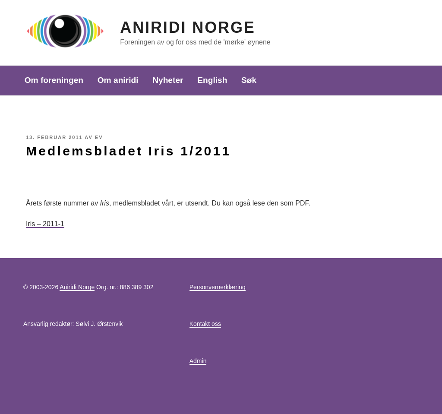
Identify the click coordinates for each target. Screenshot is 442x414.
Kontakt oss (205, 323)
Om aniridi (118, 80)
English (212, 80)
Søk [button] (248, 80)
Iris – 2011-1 (45, 224)
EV (99, 137)
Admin (198, 360)
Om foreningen (54, 80)
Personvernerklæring (217, 287)
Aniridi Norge (187, 27)
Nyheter (167, 80)
